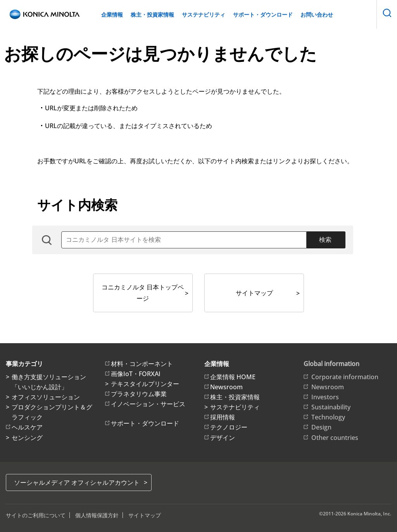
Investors (325, 397)
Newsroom (226, 387)
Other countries (334, 437)
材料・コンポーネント (142, 363)
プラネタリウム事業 (139, 394)
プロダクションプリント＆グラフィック (52, 412)
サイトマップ (254, 293)
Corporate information (344, 377)
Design (321, 427)
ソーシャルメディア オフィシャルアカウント (77, 482)
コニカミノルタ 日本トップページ (143, 293)
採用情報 (222, 417)
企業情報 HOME (232, 377)
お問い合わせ (316, 14)
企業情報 (112, 14)
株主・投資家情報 (152, 14)
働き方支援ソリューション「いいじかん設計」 (49, 382)
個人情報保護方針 (97, 515)
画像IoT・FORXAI (136, 373)
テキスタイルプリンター (145, 384)
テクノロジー (228, 427)
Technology (328, 417)
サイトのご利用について (36, 515)
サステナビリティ (203, 14)
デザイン (222, 437)
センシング (27, 437)
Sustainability (330, 407)
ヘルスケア (27, 427)
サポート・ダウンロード (263, 14)
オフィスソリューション (46, 397)
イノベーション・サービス (148, 404)
